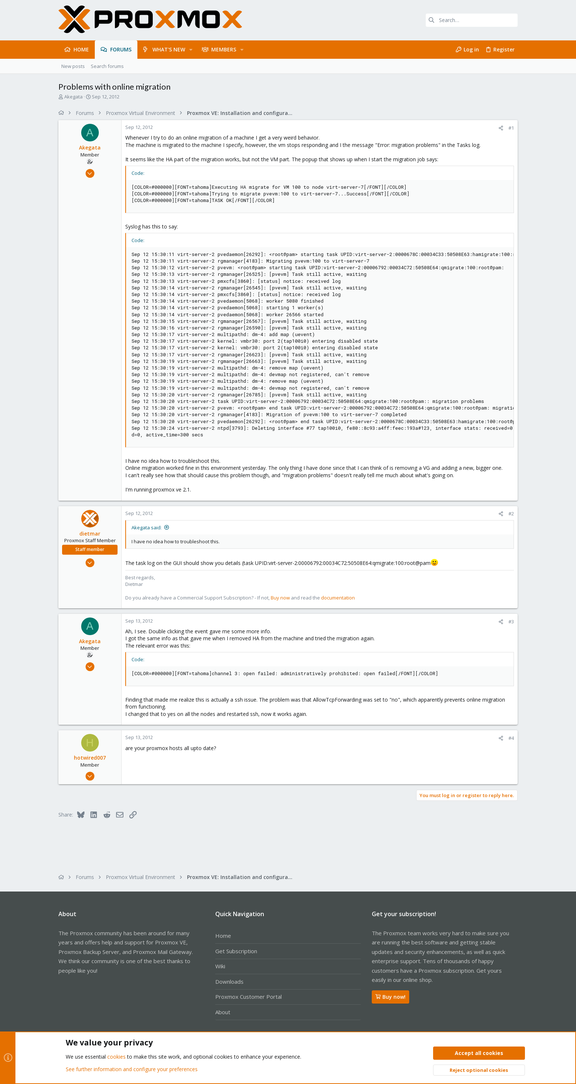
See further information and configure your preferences (132, 1069)
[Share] (501, 128)
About (222, 1012)
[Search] (472, 20)
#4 (511, 738)
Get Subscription (236, 951)
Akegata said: (147, 527)
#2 (511, 513)
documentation (338, 597)
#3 (511, 621)
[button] (191, 49)
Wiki (220, 966)
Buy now (280, 597)
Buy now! (390, 996)
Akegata (73, 96)
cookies (116, 1057)
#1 (511, 128)
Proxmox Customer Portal (248, 996)
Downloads (229, 981)
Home (223, 935)
